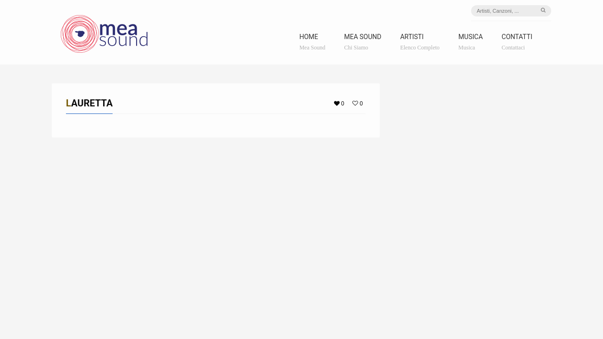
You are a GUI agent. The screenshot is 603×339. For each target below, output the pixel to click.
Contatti (517, 42)
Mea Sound (362, 42)
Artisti (420, 42)
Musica (470, 42)
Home (312, 42)
